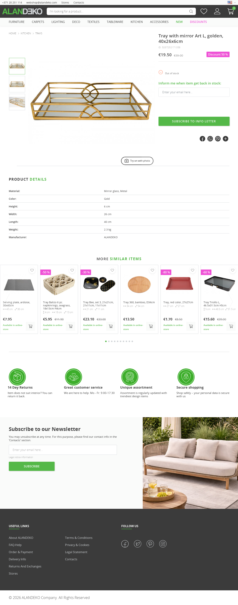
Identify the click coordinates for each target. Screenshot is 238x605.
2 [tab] (109, 341)
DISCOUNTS (198, 22)
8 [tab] (126, 341)
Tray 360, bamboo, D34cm (139, 302)
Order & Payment (21, 552)
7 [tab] (123, 341)
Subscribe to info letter (194, 121)
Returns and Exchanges (25, 566)
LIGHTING (58, 22)
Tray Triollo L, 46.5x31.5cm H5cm (215, 304)
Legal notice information (21, 457)
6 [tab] (120, 341)
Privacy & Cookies (77, 545)
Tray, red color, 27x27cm (178, 302)
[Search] (121, 11)
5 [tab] (117, 341)
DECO (76, 22)
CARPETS (38, 22)
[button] (231, 11)
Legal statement (76, 552)
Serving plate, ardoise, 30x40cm (16, 304)
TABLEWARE (115, 22)
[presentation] (147, 103)
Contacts (78, 2)
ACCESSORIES (159, 22)
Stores (65, 2)
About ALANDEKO (21, 538)
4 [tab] (114, 341)
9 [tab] (129, 341)
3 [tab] (111, 341)
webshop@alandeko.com (41, 2)
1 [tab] (106, 341)
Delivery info (17, 559)
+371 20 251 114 (12, 2)
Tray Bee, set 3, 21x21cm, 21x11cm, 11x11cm (98, 304)
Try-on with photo (137, 160)
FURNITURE (17, 22)
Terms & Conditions (79, 538)
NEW (179, 22)
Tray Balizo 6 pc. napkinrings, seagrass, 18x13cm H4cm (56, 305)
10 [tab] (132, 341)
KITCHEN (137, 22)
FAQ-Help (15, 545)
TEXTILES (93, 22)
